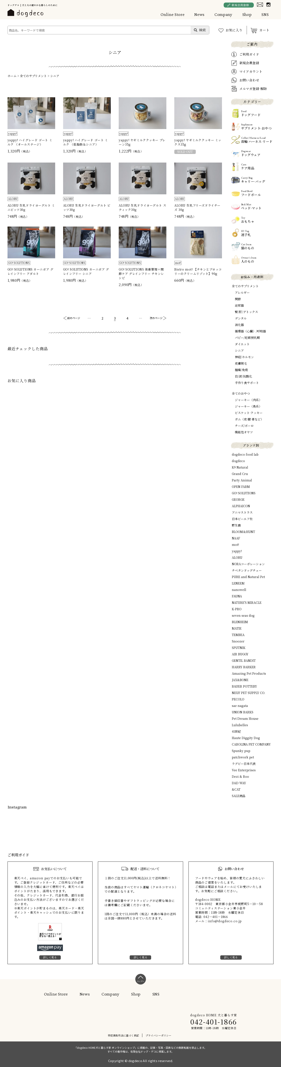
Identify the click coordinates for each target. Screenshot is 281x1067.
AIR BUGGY (240, 654)
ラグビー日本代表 (244, 763)
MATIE (237, 628)
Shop (247, 14)
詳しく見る (50, 957)
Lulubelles (240, 725)
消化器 (239, 325)
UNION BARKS (242, 712)
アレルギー (242, 292)
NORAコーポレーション (248, 564)
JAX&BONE (240, 680)
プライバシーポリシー (158, 1035)
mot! (235, 544)
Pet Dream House (245, 718)
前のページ (73, 318)
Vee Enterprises (244, 770)
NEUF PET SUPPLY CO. (248, 693)
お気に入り (234, 30)
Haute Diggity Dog (246, 738)
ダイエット (242, 344)
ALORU (237, 557)
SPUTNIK (238, 647)
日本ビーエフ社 (242, 519)
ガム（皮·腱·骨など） (249, 419)
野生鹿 (236, 525)
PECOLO (238, 699)
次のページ (156, 318)
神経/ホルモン (244, 357)
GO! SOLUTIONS (243, 493)
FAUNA (237, 596)
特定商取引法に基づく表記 (123, 1035)
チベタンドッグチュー (247, 570)
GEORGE (238, 499)
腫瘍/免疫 (241, 370)
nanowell (239, 590)
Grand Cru (240, 474)
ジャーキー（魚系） (248, 406)
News (199, 14)
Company (223, 14)
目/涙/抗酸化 (243, 376)
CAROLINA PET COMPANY (251, 744)
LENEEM (238, 583)
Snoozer (238, 641)
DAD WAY (239, 783)
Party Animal (242, 480)
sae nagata (240, 705)
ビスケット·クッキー (249, 413)
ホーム (12, 76)
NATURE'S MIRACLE (246, 602)
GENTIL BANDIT (244, 660)
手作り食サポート (247, 383)
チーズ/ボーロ (244, 425)
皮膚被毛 (241, 363)
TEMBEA (238, 635)
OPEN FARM (241, 486)
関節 (238, 299)
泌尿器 (239, 305)
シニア (54, 76)
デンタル (241, 318)
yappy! (237, 551)
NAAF (236, 538)
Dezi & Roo (240, 776)
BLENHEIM (240, 622)
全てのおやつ (241, 393)
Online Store (173, 14)
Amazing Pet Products (249, 673)
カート (264, 30)
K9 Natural (240, 467)
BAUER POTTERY (244, 686)
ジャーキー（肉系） (248, 400)
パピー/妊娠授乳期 (247, 337)
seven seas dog (243, 615)
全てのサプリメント (33, 76)
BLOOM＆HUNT (243, 532)
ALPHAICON (241, 506)
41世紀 (236, 731)
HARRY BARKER (244, 667)
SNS (265, 14)
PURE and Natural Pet (248, 577)
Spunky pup (241, 751)
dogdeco (238, 461)
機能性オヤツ (244, 432)
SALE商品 (238, 796)
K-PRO (237, 609)
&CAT (236, 789)
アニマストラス (242, 512)
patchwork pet (243, 757)
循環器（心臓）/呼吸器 (250, 331)
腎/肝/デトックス (246, 312)
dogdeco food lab (245, 454)
